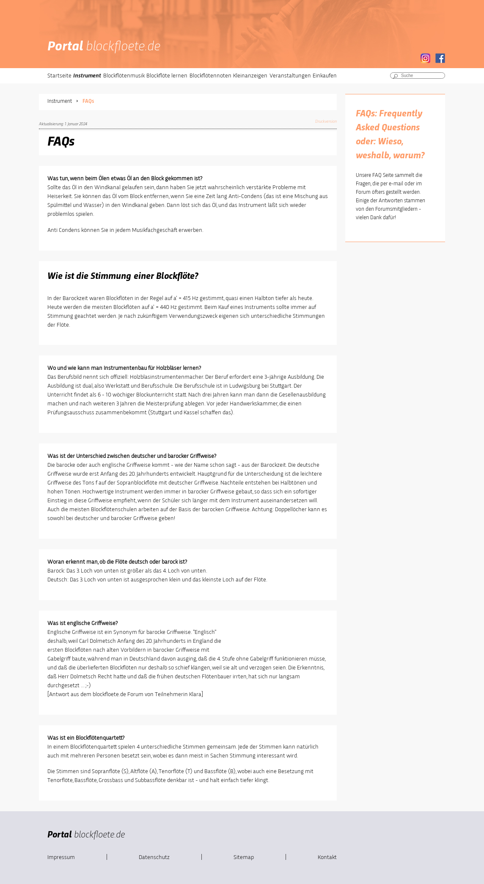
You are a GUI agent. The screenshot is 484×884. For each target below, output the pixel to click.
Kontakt (327, 857)
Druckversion (326, 121)
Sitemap (244, 857)
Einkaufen (325, 76)
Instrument (87, 76)
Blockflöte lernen (166, 76)
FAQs (88, 101)
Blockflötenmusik (124, 76)
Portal (103, 47)
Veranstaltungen (290, 76)
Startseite (59, 76)
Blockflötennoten (210, 76)
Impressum (61, 857)
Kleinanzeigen (250, 76)
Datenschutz (154, 857)
